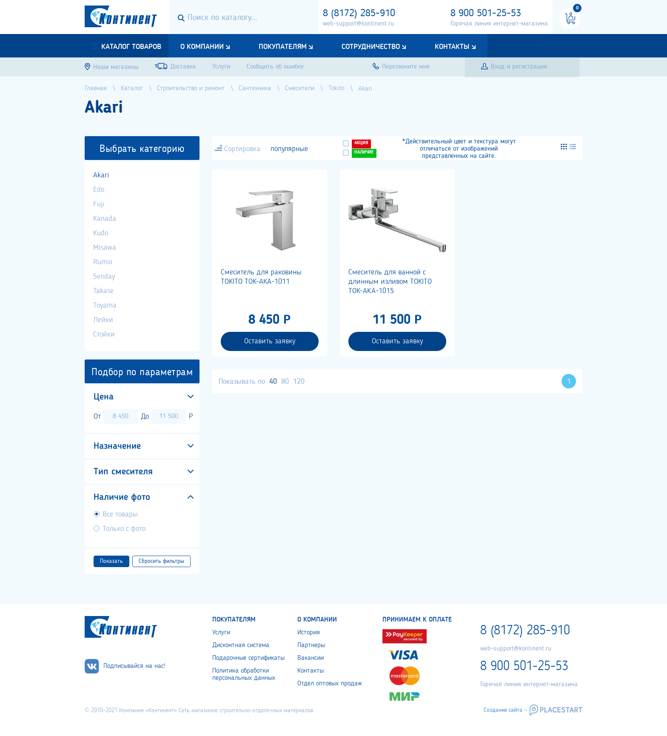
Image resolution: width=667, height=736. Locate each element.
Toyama (105, 305)
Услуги (221, 632)
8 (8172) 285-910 (359, 14)
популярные (289, 149)
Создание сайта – (505, 710)
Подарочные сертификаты (248, 658)
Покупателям (283, 47)
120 (299, 381)
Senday (104, 276)
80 (285, 381)
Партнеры (311, 645)
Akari (101, 175)
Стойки (104, 334)
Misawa (104, 247)
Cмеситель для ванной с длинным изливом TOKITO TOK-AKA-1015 (390, 281)
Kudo (100, 233)
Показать (111, 561)
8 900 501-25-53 (485, 14)
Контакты (452, 47)
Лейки (103, 320)
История (308, 632)
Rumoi (102, 262)
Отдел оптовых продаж (329, 683)
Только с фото (124, 529)
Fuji (98, 204)
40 (273, 381)
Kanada (104, 219)
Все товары (120, 514)
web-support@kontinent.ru (358, 23)
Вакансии (310, 658)
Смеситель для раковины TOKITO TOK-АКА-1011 (261, 276)
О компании (202, 47)
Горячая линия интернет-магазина (499, 23)
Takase (103, 291)
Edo (98, 190)
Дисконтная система (240, 645)
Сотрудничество (371, 47)
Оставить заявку (269, 341)
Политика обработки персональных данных (243, 675)
